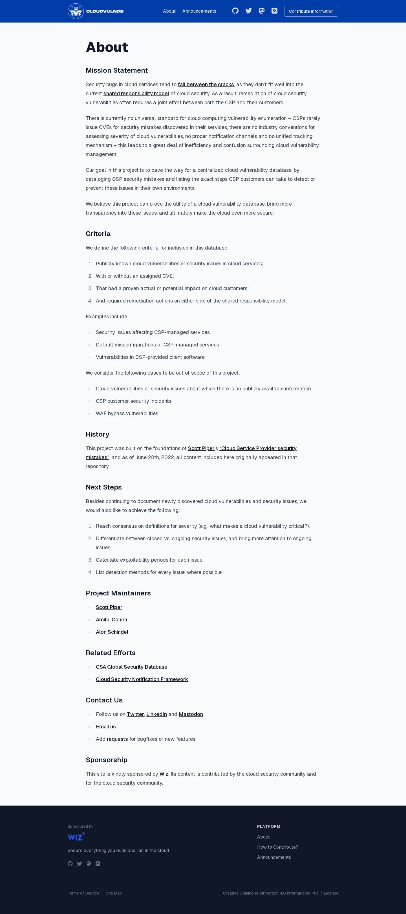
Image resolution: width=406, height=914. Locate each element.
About (169, 11)
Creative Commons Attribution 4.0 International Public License (280, 893)
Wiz (164, 774)
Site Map (114, 893)
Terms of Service (83, 893)
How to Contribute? (277, 847)
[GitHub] (235, 11)
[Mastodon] (262, 11)
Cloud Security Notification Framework (142, 679)
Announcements (199, 11)
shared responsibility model (136, 93)
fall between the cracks (206, 84)
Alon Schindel (112, 632)
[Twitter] (248, 11)
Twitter (135, 714)
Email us (106, 727)
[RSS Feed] (274, 11)
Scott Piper (201, 448)
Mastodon (191, 714)
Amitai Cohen (111, 619)
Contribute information (311, 11)
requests (117, 739)
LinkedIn (156, 714)
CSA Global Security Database (131, 667)
